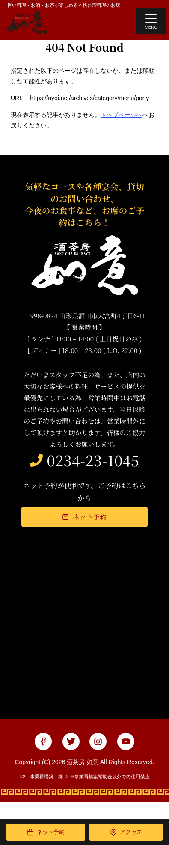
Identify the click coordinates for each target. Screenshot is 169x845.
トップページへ (121, 114)
